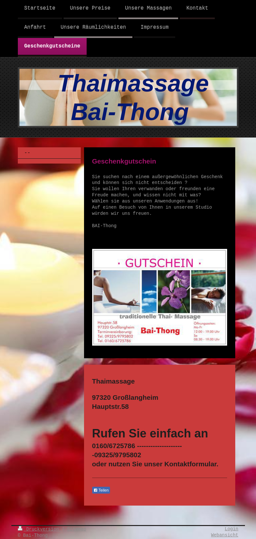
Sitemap (76, 529)
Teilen (101, 490)
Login (231, 529)
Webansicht (224, 535)
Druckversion (40, 529)
